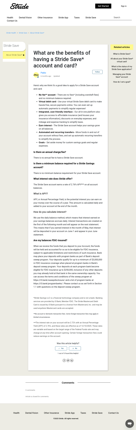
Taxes (77, 17)
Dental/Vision (25, 17)
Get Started (103, 6)
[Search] (116, 17)
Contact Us (12, 21)
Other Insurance (45, 17)
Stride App (63, 17)
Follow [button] (97, 72)
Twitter (68, 360)
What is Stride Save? (121, 54)
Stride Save (90, 17)
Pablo (43, 73)
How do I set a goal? (121, 82)
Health (10, 17)
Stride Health (11, 33)
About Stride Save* (37, 33)
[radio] (61, 348)
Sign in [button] (124, 6)
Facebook (64, 360)
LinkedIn (71, 360)
